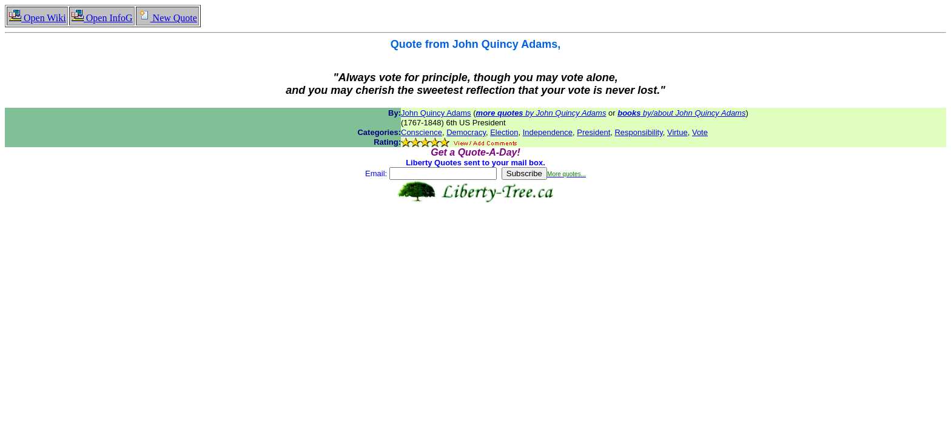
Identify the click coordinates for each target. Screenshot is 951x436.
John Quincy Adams (436, 112)
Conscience (421, 132)
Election (504, 132)
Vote (700, 132)
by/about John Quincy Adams (681, 112)
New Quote (167, 18)
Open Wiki (37, 18)
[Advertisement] (475, 241)
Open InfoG (102, 18)
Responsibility (638, 132)
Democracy (466, 132)
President (593, 132)
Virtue (677, 132)
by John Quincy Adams (541, 112)
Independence (548, 132)
